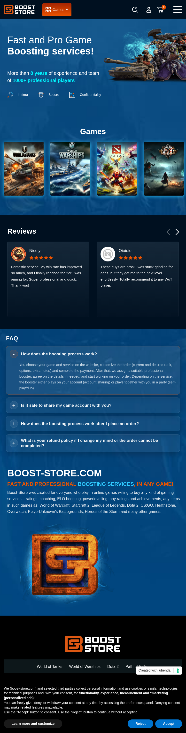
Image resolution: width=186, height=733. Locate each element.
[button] (177, 254)
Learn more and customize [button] (33, 723)
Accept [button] (168, 723)
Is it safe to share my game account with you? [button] (66, 428)
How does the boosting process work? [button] (59, 377)
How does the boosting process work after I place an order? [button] (80, 447)
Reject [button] (140, 723)
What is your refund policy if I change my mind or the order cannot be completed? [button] (89, 466)
